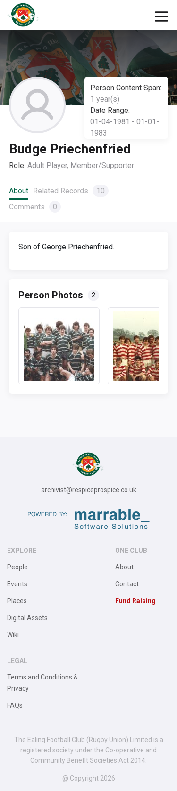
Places (17, 601)
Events (17, 584)
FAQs (15, 705)
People (17, 567)
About (18, 190)
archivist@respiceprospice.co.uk (88, 490)
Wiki (13, 635)
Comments (35, 206)
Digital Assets (27, 618)
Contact (127, 584)
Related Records (71, 190)
